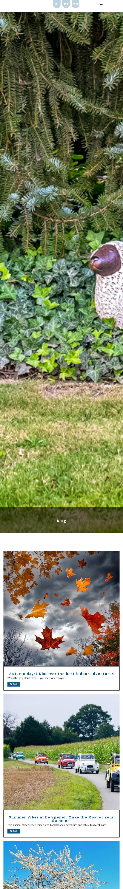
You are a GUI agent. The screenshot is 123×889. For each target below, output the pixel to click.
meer (13, 684)
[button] (101, 5)
